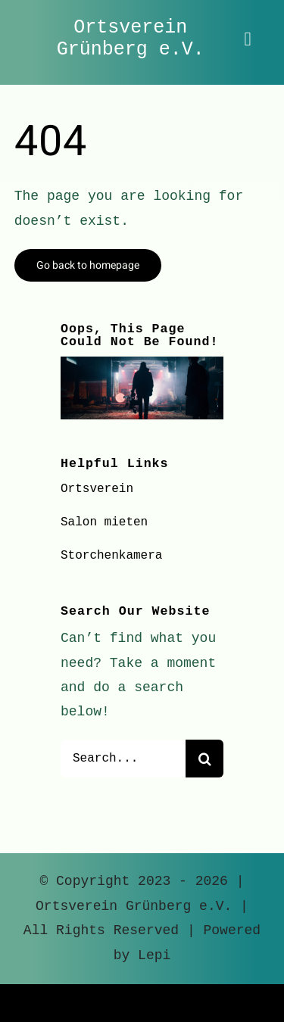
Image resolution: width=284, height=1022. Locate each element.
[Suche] (204, 758)
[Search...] (123, 758)
